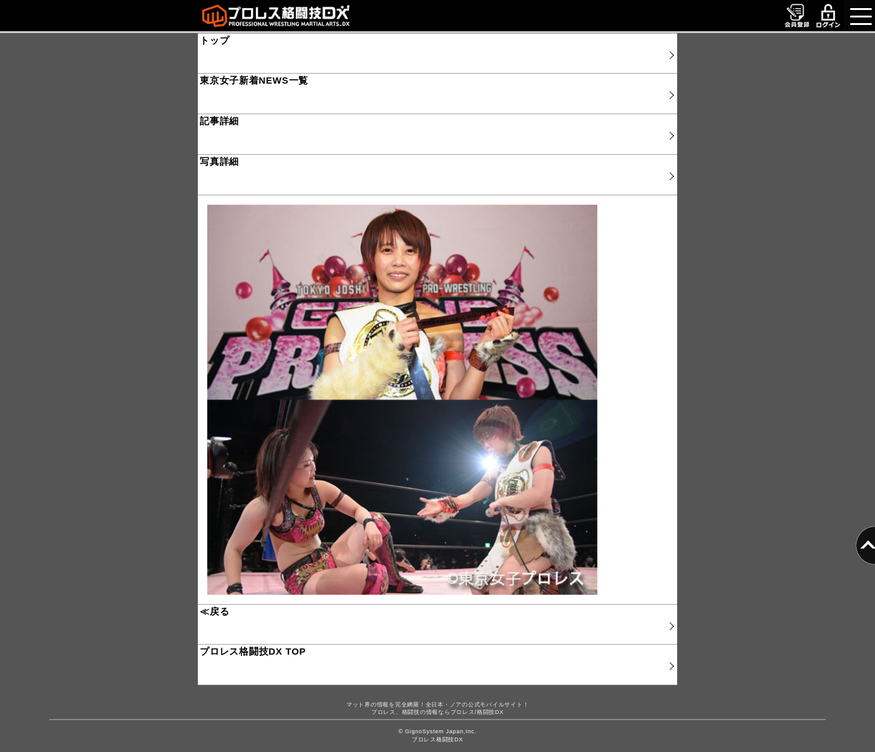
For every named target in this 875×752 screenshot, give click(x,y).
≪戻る (214, 611)
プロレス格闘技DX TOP (253, 651)
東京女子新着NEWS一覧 (254, 80)
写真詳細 (219, 161)
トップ (214, 40)
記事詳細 (219, 120)
